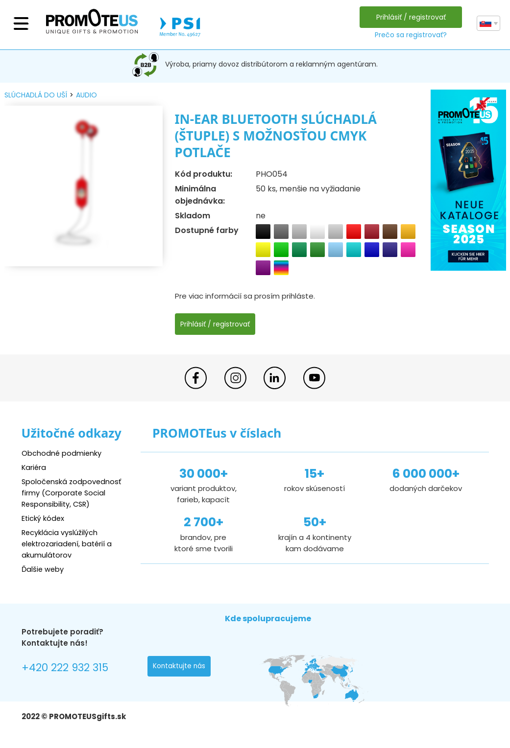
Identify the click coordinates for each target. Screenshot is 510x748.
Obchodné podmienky (62, 453)
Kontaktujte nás (180, 667)
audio (86, 95)
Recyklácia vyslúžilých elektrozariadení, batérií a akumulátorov (68, 543)
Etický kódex (43, 518)
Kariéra (34, 467)
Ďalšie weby (43, 569)
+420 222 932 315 (65, 668)
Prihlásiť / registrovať (410, 17)
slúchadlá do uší (35, 95)
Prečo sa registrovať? (410, 35)
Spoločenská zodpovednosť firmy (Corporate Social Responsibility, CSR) (72, 492)
